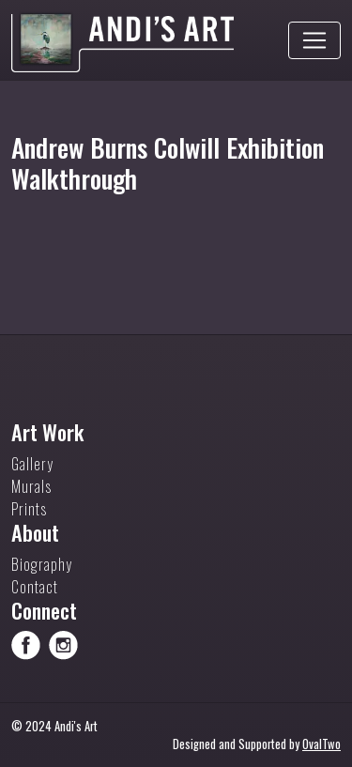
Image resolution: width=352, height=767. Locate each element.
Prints (29, 509)
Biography (41, 564)
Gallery (32, 464)
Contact (34, 586)
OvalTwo (321, 744)
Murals (31, 486)
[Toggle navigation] (314, 40)
